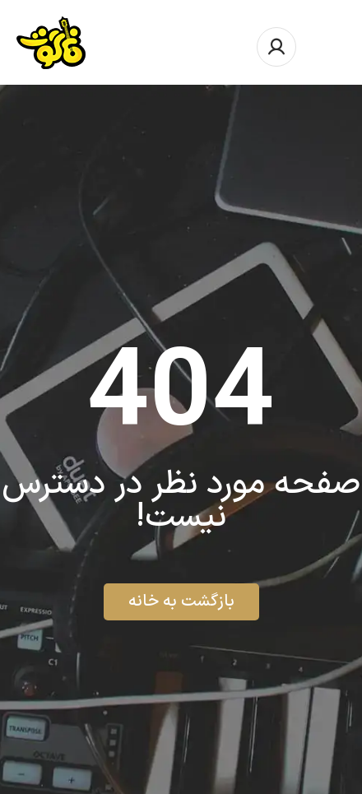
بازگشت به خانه (181, 601)
